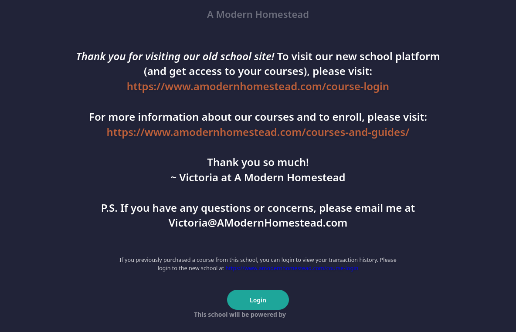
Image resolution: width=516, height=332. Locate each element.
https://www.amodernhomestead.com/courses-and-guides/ (257, 132)
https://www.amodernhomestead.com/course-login (258, 86)
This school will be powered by (258, 314)
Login (258, 300)
